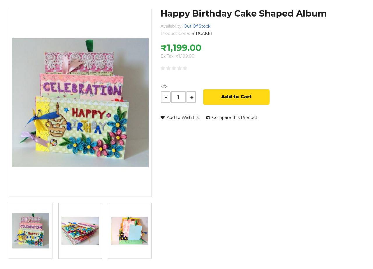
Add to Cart (236, 96)
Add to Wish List (180, 117)
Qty (164, 85)
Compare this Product (231, 117)
